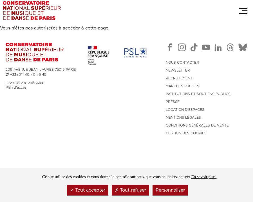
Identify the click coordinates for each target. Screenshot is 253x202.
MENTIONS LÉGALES (183, 117)
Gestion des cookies (186, 133)
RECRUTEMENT (179, 78)
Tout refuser (130, 190)
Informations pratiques (24, 82)
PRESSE (173, 102)
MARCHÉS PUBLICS (182, 86)
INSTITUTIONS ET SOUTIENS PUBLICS (198, 94)
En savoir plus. (204, 177)
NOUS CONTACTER (182, 62)
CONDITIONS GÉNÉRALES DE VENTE (197, 125)
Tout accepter (87, 190)
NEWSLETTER (178, 70)
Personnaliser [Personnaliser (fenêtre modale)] (170, 190)
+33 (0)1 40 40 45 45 (28, 74)
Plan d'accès (16, 87)
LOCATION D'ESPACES (185, 109)
